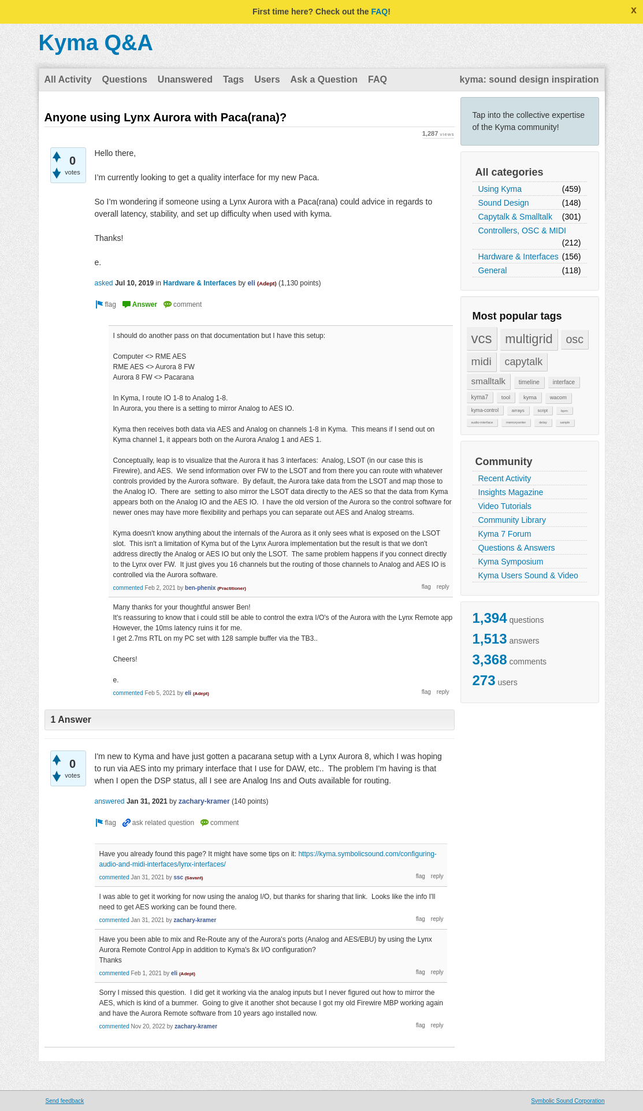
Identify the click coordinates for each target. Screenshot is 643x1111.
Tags (233, 79)
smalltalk (488, 381)
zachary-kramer (204, 801)
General (492, 270)
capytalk (523, 361)
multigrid (528, 339)
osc (574, 339)
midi (481, 361)
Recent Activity (505, 478)
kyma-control (485, 410)
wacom (558, 397)
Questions (124, 79)
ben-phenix (200, 588)
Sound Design (503, 202)
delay (543, 422)
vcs (481, 338)
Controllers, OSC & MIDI (522, 230)
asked (104, 283)
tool (505, 397)
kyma (530, 397)
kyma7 (479, 397)
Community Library (512, 520)
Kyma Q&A (96, 43)
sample (565, 422)
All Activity (68, 79)
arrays (518, 410)
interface (564, 382)
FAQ (379, 11)
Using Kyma (500, 189)
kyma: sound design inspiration (529, 79)
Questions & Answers (516, 547)
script (543, 410)
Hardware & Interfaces (518, 256)
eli (251, 283)
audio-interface (482, 422)
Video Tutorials (505, 506)
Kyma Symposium (511, 561)
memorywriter (516, 422)
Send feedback (65, 1101)
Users (267, 79)
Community (504, 461)
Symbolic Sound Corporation (567, 1101)
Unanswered (185, 79)
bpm (564, 410)
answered (110, 801)
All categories (509, 172)
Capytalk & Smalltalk (515, 216)
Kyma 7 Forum (505, 533)
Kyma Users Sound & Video (528, 575)
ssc (178, 877)
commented (128, 588)
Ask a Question (324, 79)
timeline (529, 381)
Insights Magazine (511, 492)
